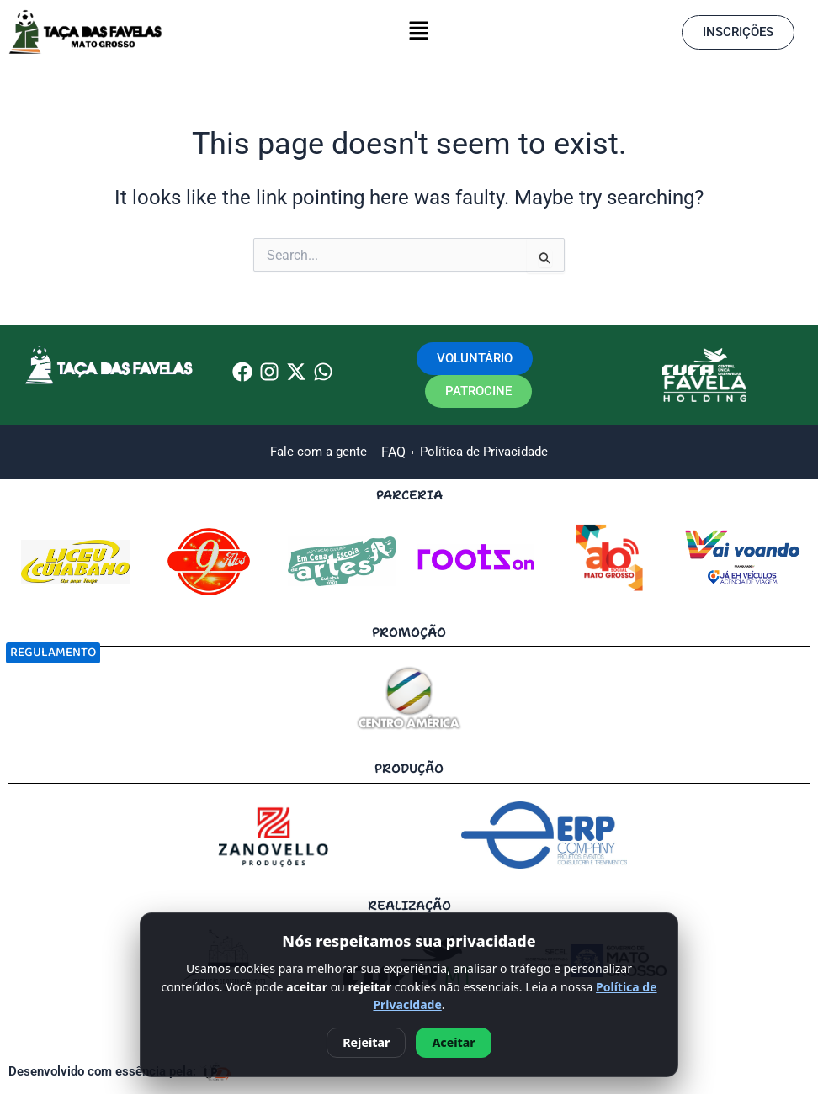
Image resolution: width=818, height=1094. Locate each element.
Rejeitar (366, 1042)
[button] (418, 31)
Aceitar (453, 1042)
